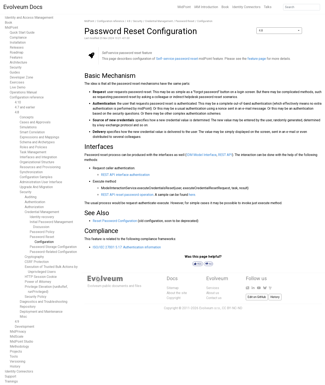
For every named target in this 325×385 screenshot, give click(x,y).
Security (16, 67)
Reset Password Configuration (115, 221)
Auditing (30, 197)
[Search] (301, 7)
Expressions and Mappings (39, 137)
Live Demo (17, 87)
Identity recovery (42, 217)
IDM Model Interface (201, 155)
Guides (15, 72)
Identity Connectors (246, 7)
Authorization (34, 207)
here (192, 195)
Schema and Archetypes (37, 142)
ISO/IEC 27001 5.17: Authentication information (127, 247)
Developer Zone (21, 77)
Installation (18, 42)
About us (212, 293)
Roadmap (16, 52)
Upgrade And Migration (36, 187)
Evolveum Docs (22, 7)
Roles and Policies (33, 147)
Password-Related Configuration (53, 252)
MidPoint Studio (21, 341)
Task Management (33, 152)
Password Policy (42, 232)
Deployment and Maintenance (41, 312)
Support (10, 376)
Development (24, 327)
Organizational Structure (37, 162)
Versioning (17, 361)
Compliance (18, 37)
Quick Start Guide (22, 32)
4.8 (17, 112)
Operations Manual (23, 92)
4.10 (18, 102)
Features (16, 57)
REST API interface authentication (125, 175)
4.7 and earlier (25, 107)
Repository (28, 307)
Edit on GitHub (257, 297)
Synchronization (31, 172)
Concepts (27, 117)
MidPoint (184, 7)
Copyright (174, 298)
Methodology (19, 346)
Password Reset (42, 237)
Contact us (214, 298)
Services (212, 288)
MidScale (16, 336)
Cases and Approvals (35, 122)
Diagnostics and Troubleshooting (43, 302)
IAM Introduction (206, 7)
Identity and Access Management (29, 18)
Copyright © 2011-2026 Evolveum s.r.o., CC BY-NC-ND (203, 308)
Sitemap (173, 288)
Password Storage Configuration (53, 247)
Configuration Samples (36, 177)
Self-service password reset (177, 59)
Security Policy (35, 297)
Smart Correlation (32, 132)
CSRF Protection (37, 262)
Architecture (18, 62)
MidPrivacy (18, 332)
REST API (225, 155)
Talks (268, 7)
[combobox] (279, 30)
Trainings (11, 381)
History (15, 366)
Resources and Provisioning (40, 167)
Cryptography (34, 257)
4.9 (17, 322)
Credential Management (42, 212)
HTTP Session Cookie (41, 277)
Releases (17, 47)
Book (225, 7)
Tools (14, 356)
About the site (177, 293)
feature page (256, 59)
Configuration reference (27, 97)
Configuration (44, 242)
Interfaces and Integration (38, 157)
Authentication (35, 202)
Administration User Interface (41, 182)
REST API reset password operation (127, 195)
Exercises (17, 82)
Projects (16, 351)
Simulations (28, 127)
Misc (23, 317)
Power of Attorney (38, 282)
